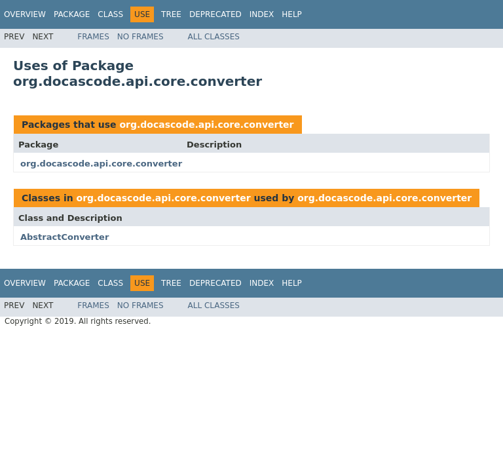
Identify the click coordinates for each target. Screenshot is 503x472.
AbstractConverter (64, 237)
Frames (93, 36)
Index (262, 14)
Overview (25, 14)
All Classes (214, 36)
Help (292, 14)
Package (72, 14)
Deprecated (215, 14)
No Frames (140, 36)
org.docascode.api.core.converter (206, 124)
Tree (171, 14)
